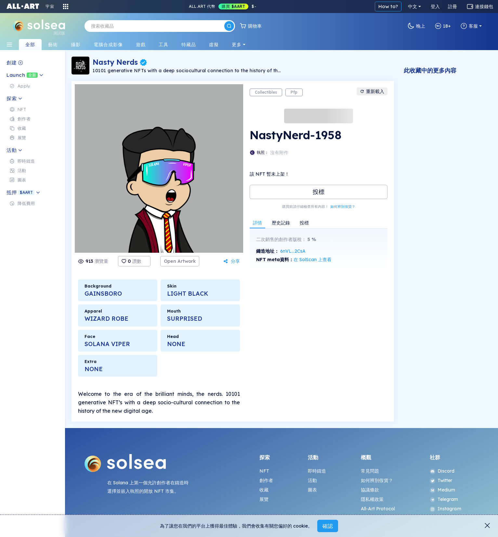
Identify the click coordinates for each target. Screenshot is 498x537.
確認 (327, 526)
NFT (264, 471)
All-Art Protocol (378, 509)
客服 (469, 26)
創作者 (266, 480)
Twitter (441, 480)
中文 (412, 6)
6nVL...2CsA (293, 251)
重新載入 (372, 91)
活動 (312, 480)
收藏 (264, 490)
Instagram (445, 509)
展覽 (264, 499)
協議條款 (370, 490)
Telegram (444, 499)
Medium (442, 490)
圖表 (312, 490)
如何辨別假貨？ (342, 206)
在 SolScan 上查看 (313, 259)
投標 (318, 191)
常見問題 (370, 471)
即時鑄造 (317, 471)
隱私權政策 (372, 499)
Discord (442, 471)
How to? (388, 6)
